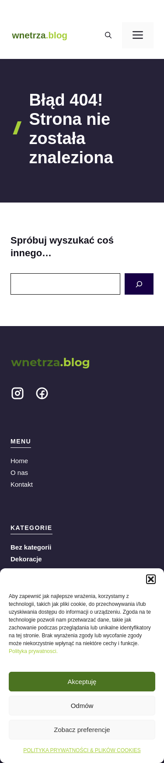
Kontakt (21, 484)
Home (19, 460)
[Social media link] (17, 395)
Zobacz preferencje (82, 729)
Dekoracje (26, 559)
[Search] (139, 284)
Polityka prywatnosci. (33, 651)
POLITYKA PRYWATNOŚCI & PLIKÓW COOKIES (82, 750)
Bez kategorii (30, 547)
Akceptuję (82, 681)
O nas (19, 472)
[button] (151, 579)
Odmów (82, 705)
